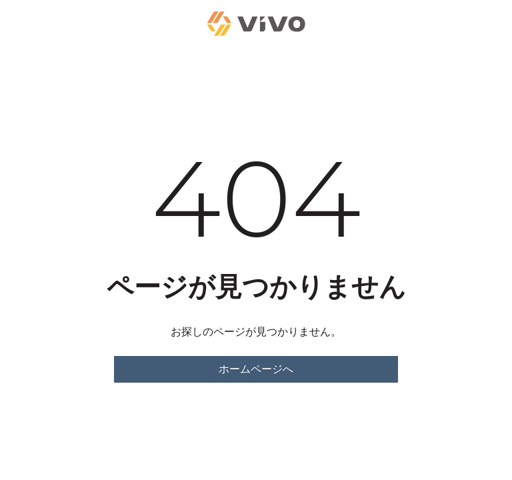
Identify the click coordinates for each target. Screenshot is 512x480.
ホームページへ (256, 369)
